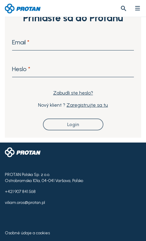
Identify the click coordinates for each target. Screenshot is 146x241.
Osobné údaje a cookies (27, 233)
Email (20, 42)
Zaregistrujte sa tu (87, 105)
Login (73, 124)
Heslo (21, 69)
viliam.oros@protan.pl (25, 202)
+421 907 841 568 (20, 191)
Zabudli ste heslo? (73, 93)
